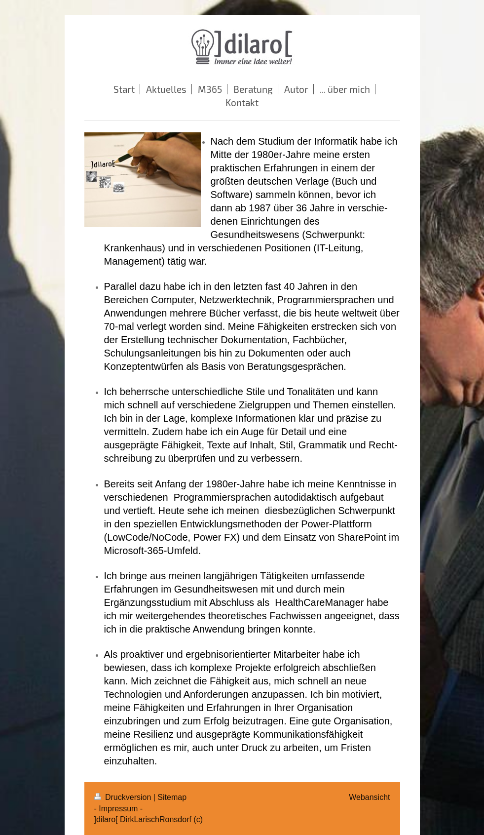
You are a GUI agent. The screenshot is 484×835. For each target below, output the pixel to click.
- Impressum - (118, 808)
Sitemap (171, 797)
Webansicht (369, 797)
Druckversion (123, 797)
